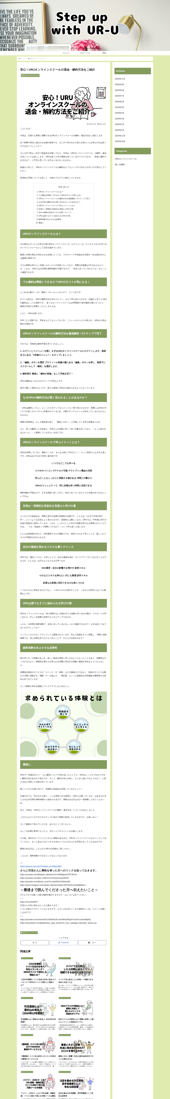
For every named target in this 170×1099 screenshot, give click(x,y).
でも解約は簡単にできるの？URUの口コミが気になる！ (60, 195)
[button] (92, 943)
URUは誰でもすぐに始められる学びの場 (54, 216)
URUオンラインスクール (29, 933)
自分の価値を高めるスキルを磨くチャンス (55, 213)
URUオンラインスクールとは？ (51, 192)
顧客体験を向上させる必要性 (50, 220)
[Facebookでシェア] (63, 943)
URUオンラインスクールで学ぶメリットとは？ (57, 206)
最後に (41, 223)
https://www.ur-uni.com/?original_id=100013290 (40, 867)
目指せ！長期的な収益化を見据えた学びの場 (56, 209)
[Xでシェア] (35, 943)
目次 (60, 187)
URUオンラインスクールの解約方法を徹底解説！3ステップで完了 (64, 199)
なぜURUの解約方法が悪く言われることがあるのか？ (60, 202)
